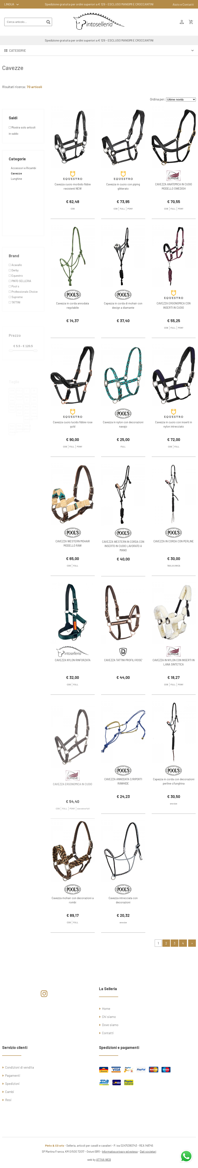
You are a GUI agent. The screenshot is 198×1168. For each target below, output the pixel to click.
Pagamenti (12, 1075)
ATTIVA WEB (103, 1159)
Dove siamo (110, 1025)
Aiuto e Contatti (183, 4)
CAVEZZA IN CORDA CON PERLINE (173, 562)
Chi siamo (109, 1017)
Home (106, 1008)
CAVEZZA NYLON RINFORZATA (72, 681)
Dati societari (148, 1151)
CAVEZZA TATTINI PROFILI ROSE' (123, 681)
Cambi (9, 1092)
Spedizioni (12, 1083)
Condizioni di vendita (19, 1067)
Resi (8, 1100)
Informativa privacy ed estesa (120, 1151)
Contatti (108, 1033)
